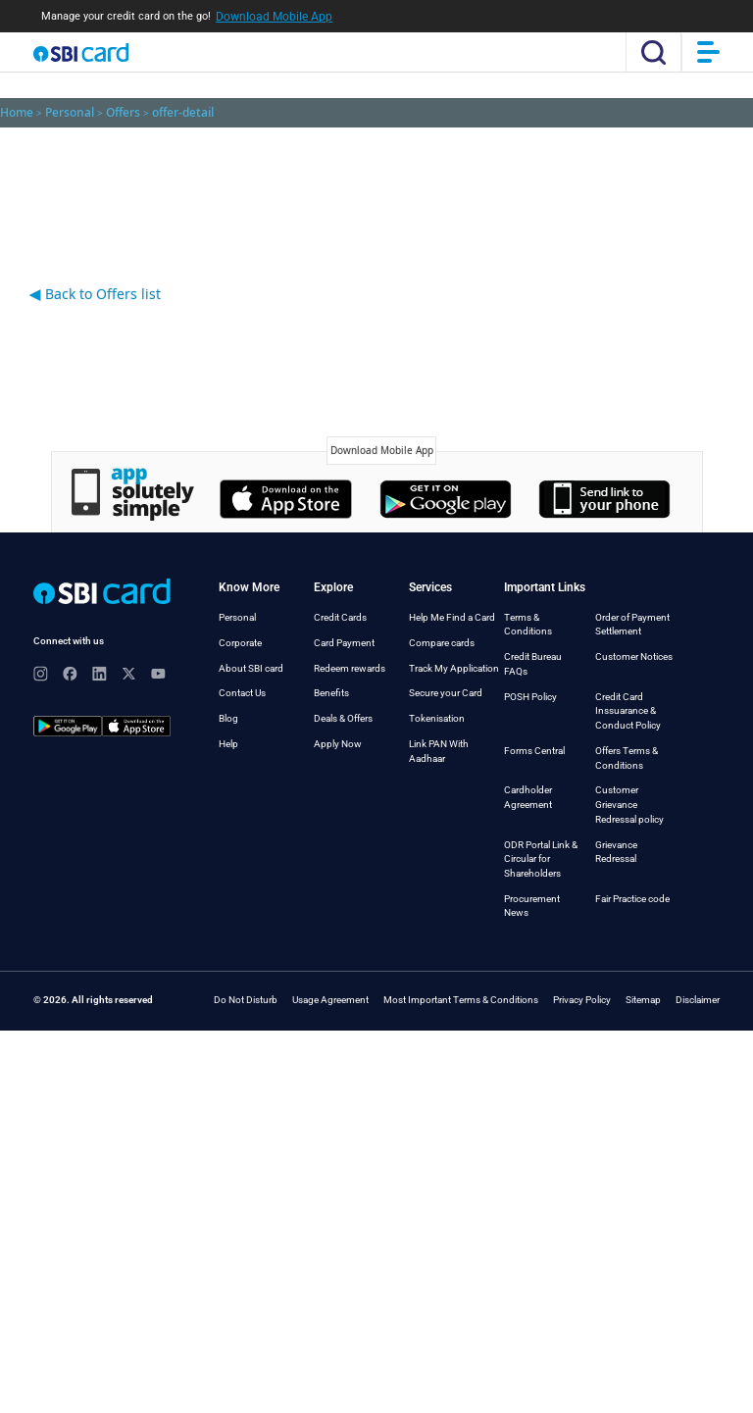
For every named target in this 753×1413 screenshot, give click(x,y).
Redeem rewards (349, 668)
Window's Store (604, 499)
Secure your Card (445, 692)
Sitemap (643, 999)
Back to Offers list (95, 293)
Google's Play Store (445, 499)
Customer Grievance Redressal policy (629, 804)
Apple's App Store (286, 499)
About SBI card (251, 668)
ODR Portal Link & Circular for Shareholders (540, 859)
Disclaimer (698, 999)
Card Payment (344, 642)
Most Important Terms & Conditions (460, 999)
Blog (228, 718)
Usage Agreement (330, 999)
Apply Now (338, 743)
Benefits (331, 692)
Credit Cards (340, 617)
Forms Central (534, 750)
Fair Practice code (632, 898)
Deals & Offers (343, 718)
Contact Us (242, 692)
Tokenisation (437, 718)
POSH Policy (530, 696)
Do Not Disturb (245, 999)
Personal (237, 617)
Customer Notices (634, 656)
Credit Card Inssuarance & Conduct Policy (628, 711)
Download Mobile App (274, 17)
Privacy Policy (582, 999)
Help (228, 743)
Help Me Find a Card (452, 617)
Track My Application (454, 668)
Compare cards (442, 642)
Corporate (240, 642)
